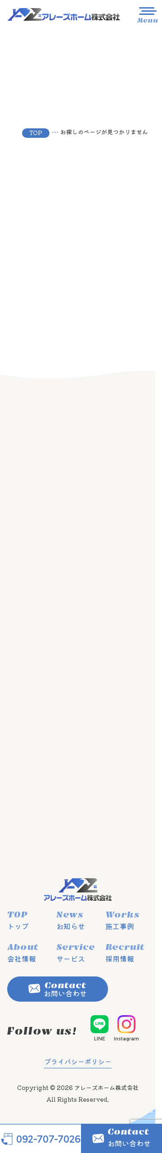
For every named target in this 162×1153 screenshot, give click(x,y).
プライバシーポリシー (78, 1061)
